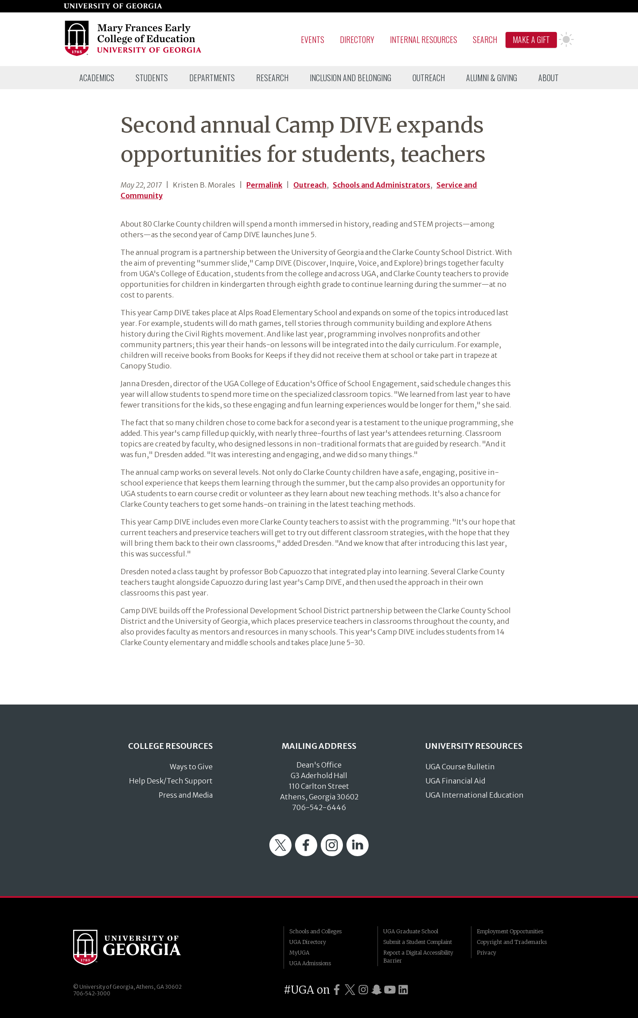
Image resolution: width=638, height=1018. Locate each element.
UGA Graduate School (410, 931)
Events (312, 39)
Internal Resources (423, 39)
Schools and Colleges (315, 931)
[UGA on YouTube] (390, 990)
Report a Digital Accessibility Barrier (418, 956)
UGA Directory (307, 942)
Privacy (486, 952)
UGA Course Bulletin (460, 766)
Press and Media (186, 795)
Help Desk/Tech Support (171, 780)
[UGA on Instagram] (363, 990)
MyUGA (299, 952)
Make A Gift (531, 39)
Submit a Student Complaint (417, 942)
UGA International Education (474, 795)
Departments (212, 77)
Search (485, 39)
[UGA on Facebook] (336, 990)
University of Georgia (139, 947)
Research (272, 77)
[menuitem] (97, 77)
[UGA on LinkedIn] (403, 990)
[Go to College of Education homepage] (133, 54)
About (548, 77)
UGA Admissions (310, 963)
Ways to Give (191, 766)
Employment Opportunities (510, 931)
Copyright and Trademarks (512, 942)
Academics (96, 77)
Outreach (428, 77)
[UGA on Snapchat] (376, 990)
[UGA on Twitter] (350, 990)
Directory (357, 39)
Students (152, 77)
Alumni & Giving (491, 77)
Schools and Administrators (381, 184)
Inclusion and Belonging (350, 77)
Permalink (264, 184)
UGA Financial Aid (455, 780)
